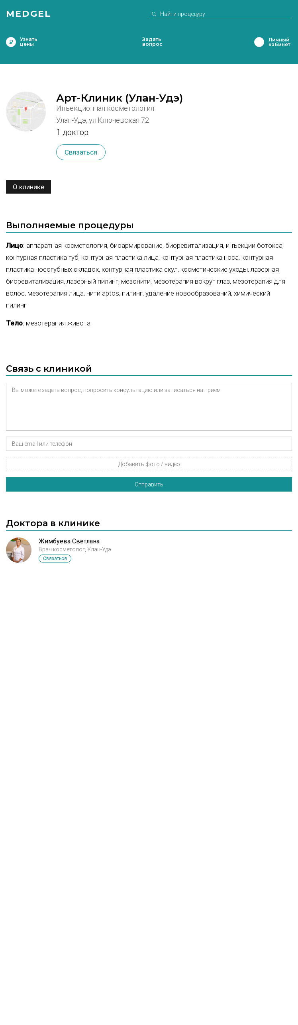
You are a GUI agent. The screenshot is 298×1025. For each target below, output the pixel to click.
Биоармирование (136, 245)
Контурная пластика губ (42, 257)
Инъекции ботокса (254, 245)
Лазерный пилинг (92, 281)
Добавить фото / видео (149, 464)
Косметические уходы (214, 269)
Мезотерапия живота (58, 323)
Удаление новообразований (188, 293)
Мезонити (136, 281)
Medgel (28, 13)
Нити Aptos (102, 293)
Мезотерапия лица (55, 293)
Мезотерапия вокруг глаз (191, 281)
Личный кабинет (259, 42)
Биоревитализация (194, 245)
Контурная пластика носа (200, 257)
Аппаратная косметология (66, 245)
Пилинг (132, 293)
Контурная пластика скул (140, 269)
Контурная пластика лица (120, 257)
